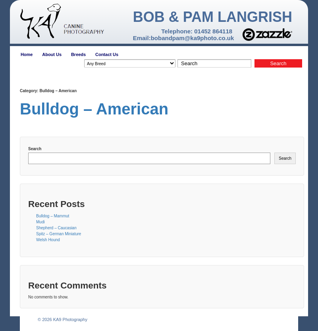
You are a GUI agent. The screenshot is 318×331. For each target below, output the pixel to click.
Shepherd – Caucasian (56, 228)
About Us (52, 54)
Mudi (40, 222)
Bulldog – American (94, 109)
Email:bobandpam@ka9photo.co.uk (183, 38)
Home (27, 54)
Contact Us (106, 54)
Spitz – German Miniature (58, 234)
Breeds (78, 54)
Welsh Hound (48, 240)
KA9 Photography (69, 319)
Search (34, 149)
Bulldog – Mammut (52, 216)
